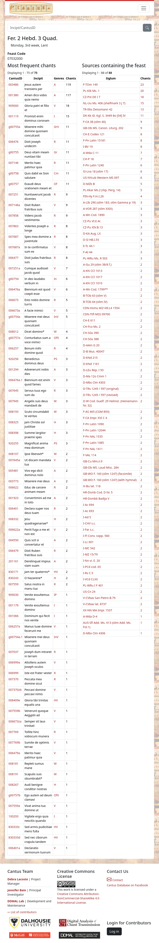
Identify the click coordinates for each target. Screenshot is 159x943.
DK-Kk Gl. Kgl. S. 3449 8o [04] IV (104, 116)
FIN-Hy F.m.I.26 (93, 196)
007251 (13, 194)
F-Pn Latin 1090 (93, 424)
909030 (13, 595)
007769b (14, 742)
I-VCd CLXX (90, 579)
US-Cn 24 (89, 592)
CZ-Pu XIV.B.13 (93, 227)
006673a (14, 310)
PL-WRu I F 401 (93, 585)
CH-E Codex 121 (94, 134)
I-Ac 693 (88, 511)
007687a (14, 247)
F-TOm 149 (90, 84)
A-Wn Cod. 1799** (95, 289)
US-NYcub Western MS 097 (101, 178)
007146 (13, 163)
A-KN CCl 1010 (92, 283)
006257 (13, 348)
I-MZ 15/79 (90, 554)
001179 (13, 605)
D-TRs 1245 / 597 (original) (101, 389)
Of (55, 184)
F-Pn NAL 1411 (93, 449)
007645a (14, 460)
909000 (13, 106)
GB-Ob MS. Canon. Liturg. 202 (103, 128)
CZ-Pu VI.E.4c (92, 221)
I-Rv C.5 (88, 573)
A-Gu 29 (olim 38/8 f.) (97, 264)
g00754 (13, 279)
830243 (13, 578)
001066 (13, 616)
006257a (14, 626)
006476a (14, 289)
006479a (14, 753)
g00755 (13, 152)
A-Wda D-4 (90, 616)
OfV (56, 338)
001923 (13, 498)
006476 (13, 142)
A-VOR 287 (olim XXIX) (98, 209)
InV (56, 317)
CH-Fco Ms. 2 (92, 327)
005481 (13, 471)
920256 (13, 359)
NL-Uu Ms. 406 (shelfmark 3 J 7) (104, 103)
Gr (55, 152)
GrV (56, 127)
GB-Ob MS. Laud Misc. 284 (101, 467)
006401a (14, 848)
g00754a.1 (15, 637)
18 (142, 97)
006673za (14, 721)
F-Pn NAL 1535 (93, 436)
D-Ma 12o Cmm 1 (95, 376)
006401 (13, 508)
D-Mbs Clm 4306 (94, 633)
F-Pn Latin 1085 (93, 443)
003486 (13, 84)
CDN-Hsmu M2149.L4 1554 (101, 308)
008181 (13, 763)
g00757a (14, 338)
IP (55, 595)
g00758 (13, 173)
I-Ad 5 (87, 517)
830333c (14, 827)
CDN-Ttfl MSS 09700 (96, 314)
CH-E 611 (89, 320)
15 (142, 103)
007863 (13, 226)
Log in (114, 931)
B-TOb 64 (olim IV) (95, 302)
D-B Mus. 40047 (93, 351)
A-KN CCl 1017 (92, 277)
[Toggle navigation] (143, 8)
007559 (13, 584)
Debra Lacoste (17, 879)
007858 (13, 215)
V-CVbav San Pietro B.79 (99, 598)
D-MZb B (89, 184)
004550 (13, 540)
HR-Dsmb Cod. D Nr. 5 (98, 492)
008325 (13, 422)
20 (142, 91)
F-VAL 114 (89, 455)
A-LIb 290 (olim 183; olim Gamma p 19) (109, 202)
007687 (13, 237)
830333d (14, 837)
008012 (13, 332)
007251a (14, 268)
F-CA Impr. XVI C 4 (95, 418)
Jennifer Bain (17, 890)
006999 (13, 673)
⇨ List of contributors (21, 912)
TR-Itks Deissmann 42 (97, 109)
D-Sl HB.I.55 (91, 240)
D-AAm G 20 (91, 345)
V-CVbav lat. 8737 (94, 604)
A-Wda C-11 (91, 153)
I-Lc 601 (88, 542)
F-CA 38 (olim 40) (94, 122)
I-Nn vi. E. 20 (91, 561)
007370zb (15, 690)
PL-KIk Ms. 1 (91, 91)
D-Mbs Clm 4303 (94, 382)
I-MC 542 (89, 548)
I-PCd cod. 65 (92, 567)
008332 (13, 519)
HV (56, 572)
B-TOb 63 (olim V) (94, 296)
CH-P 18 (88, 159)
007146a (14, 205)
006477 (13, 258)
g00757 (13, 184)
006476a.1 (15, 380)
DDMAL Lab (15, 901)
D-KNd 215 (90, 358)
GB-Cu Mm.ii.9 (92, 461)
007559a (14, 806)
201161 (13, 561)
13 (142, 109)
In (55, 279)
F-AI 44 (87, 252)
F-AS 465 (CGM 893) (96, 412)
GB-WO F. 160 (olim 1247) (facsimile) (107, 474)
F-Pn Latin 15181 (94, 140)
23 (142, 84)
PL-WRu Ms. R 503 (95, 258)
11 (142, 116)
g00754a (14, 317)
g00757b (14, 795)
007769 (13, 732)
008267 (13, 785)
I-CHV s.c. (89, 523)
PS (55, 359)
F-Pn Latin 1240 (93, 165)
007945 (13, 401)
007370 (13, 679)
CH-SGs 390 (91, 333)
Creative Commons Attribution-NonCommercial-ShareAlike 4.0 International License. (78, 898)
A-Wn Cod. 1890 (94, 215)
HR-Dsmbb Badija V (96, 498)
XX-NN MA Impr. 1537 (97, 610)
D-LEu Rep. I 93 (93, 370)
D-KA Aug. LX (92, 233)
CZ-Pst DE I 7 (91, 97)
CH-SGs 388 (91, 339)
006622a (14, 529)
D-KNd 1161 (91, 364)
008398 (13, 433)
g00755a (14, 127)
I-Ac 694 (88, 505)
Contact (115, 880)
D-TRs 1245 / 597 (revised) (100, 395)
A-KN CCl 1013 (92, 271)
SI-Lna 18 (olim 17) (95, 171)
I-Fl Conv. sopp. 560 (96, 536)
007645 (13, 390)
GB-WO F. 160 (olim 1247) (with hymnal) (110, 480)
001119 (13, 116)
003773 (13, 481)
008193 (13, 412)
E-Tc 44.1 (89, 246)
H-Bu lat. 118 (91, 486)
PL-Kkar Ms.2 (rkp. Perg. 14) (101, 190)
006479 (13, 551)
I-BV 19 (88, 147)
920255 (13, 443)
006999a (14, 662)
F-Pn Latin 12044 (94, 430)
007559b (14, 711)
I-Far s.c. (88, 529)
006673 (13, 300)
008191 (13, 774)
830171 (13, 572)
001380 (13, 95)
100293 (13, 816)
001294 (13, 369)
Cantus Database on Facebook (127, 885)
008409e (14, 700)
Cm (56, 173)
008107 (13, 454)
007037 (13, 652)
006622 (13, 487)
